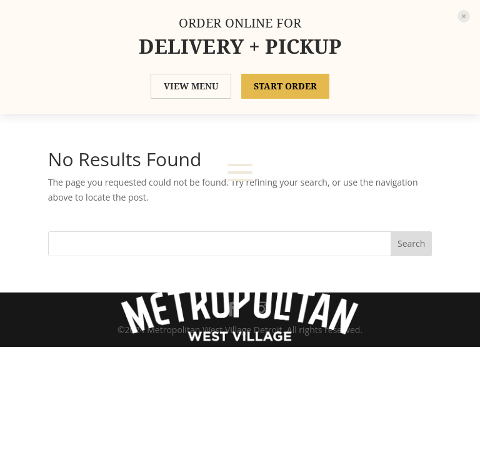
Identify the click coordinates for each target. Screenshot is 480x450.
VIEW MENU (191, 86)
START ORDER (285, 86)
